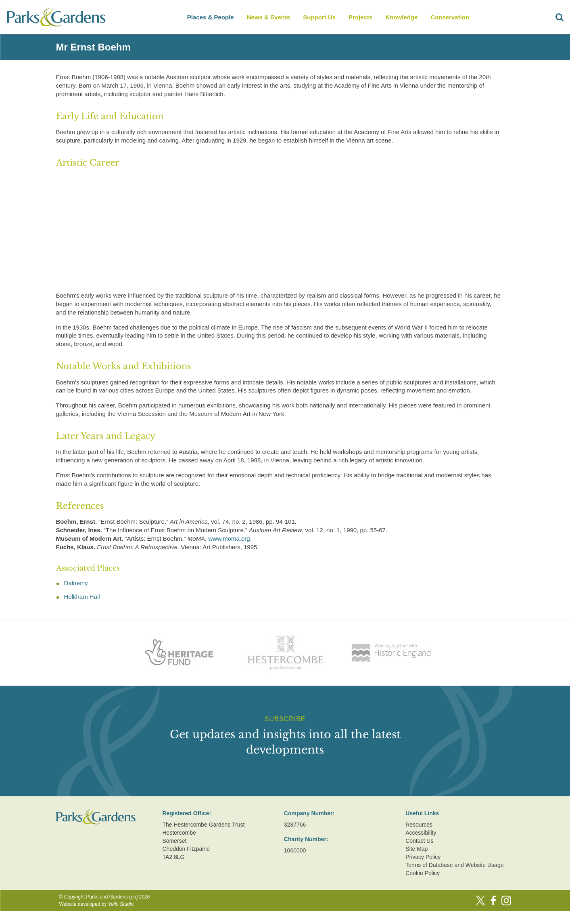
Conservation (449, 17)
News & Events (268, 17)
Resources (418, 824)
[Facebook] (493, 900)
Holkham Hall (82, 596)
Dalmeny (76, 582)
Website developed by (96, 904)
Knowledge (401, 17)
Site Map (416, 849)
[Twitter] (480, 900)
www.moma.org (229, 538)
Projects (360, 17)
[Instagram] (506, 900)
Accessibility (420, 832)
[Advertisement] (278, 231)
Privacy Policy (423, 857)
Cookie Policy (422, 873)
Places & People (210, 17)
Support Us (319, 17)
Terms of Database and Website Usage (454, 865)
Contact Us (419, 841)
